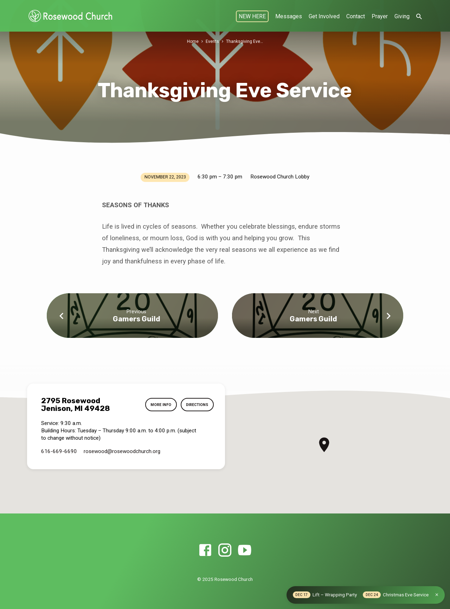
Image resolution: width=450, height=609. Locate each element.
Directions (196, 404)
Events (212, 41)
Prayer (380, 16)
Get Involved (324, 16)
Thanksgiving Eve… (244, 41)
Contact (355, 16)
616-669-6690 (59, 451)
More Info (157, 404)
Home (193, 41)
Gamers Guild (136, 319)
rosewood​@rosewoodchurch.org (122, 451)
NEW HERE (252, 16)
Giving (402, 16)
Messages (288, 16)
